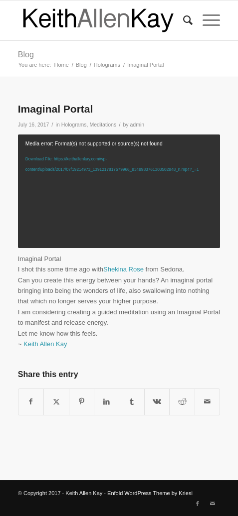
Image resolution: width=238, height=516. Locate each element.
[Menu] (206, 20)
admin (137, 125)
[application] (119, 191)
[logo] (99, 20)
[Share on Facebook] (30, 401)
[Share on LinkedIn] (106, 401)
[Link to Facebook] (197, 503)
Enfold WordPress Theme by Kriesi (150, 493)
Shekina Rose (123, 269)
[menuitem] (183, 20)
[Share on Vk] (157, 401)
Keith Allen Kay (45, 344)
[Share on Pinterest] (81, 401)
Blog (26, 54)
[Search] (183, 20)
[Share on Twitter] (56, 401)
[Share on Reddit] (182, 401)
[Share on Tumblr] (131, 401)
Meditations (102, 125)
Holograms (74, 125)
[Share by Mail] (207, 401)
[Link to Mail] (212, 503)
